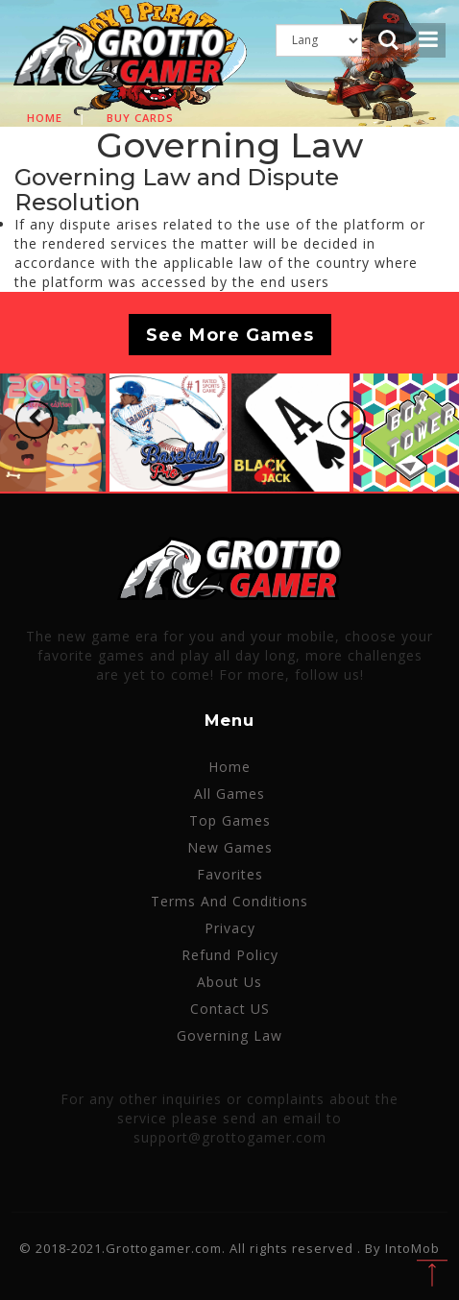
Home (44, 117)
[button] (34, 419)
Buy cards (140, 117)
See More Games (230, 334)
